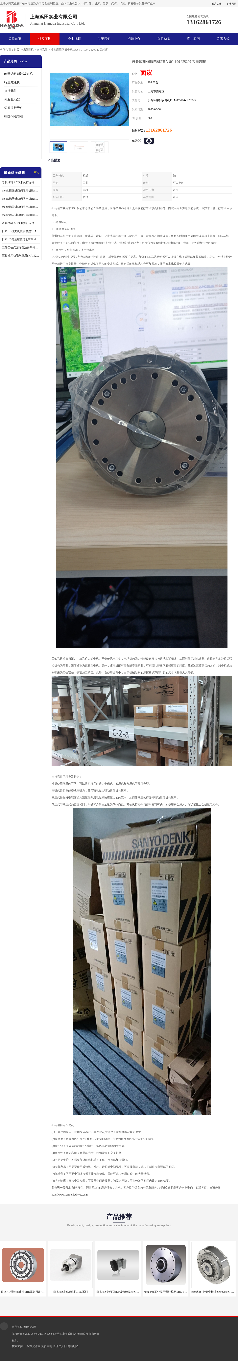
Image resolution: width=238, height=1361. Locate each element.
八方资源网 (33, 1346)
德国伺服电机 (13, 116)
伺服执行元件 (13, 108)
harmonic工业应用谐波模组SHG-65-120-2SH (170, 1291)
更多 (36, 172)
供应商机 (44, 38)
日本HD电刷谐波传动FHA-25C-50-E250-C (21, 239)
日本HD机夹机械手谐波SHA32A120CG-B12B (21, 231)
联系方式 (223, 38)
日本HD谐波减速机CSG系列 (70, 1291)
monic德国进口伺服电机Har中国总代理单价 (21, 190)
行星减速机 (12, 82)
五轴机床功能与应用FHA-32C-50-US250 (21, 255)
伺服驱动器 (12, 99)
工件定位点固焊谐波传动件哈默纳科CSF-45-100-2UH (21, 247)
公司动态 (163, 38)
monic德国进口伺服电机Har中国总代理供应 (21, 215)
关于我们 (104, 38)
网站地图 (73, 1346)
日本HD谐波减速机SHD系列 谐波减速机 (25, 1291)
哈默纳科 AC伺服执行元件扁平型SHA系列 (21, 223)
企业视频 (74, 38)
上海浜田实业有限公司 (75, 1333)
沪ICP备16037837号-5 (49, 1333)
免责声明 (46, 1346)
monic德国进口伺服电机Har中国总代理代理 (21, 198)
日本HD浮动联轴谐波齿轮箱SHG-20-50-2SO (123, 1291)
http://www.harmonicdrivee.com (70, 1194)
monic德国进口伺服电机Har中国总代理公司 (21, 206)
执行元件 (42, 49)
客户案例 (193, 38)
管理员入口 (60, 1346)
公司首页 (15, 38)
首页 (16, 49)
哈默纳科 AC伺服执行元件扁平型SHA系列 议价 (21, 182)
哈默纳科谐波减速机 (18, 73)
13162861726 (159, 130)
